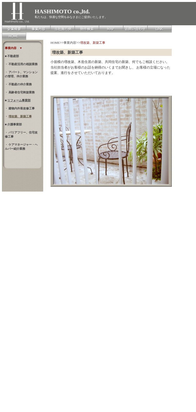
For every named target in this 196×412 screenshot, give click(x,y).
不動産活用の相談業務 (23, 64)
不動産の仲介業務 (20, 84)
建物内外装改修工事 (21, 108)
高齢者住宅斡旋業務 (21, 92)
